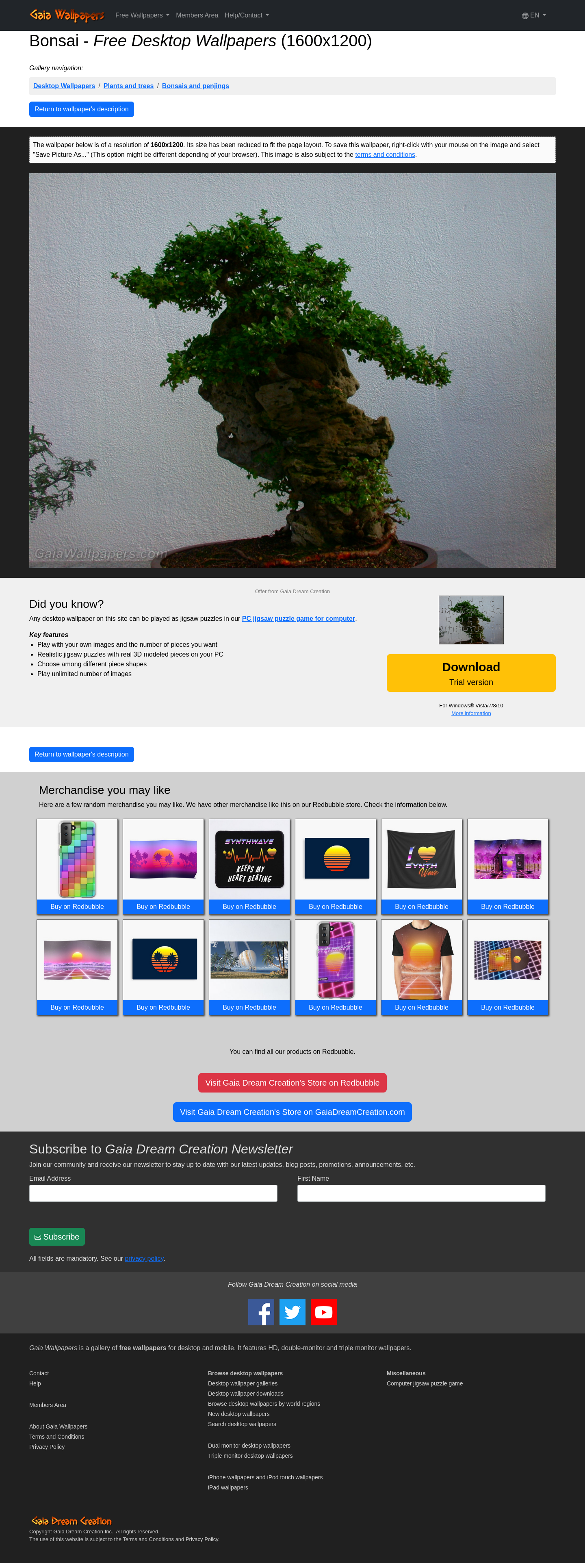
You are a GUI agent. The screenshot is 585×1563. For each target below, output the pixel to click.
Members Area (197, 15)
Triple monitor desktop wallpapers (250, 1455)
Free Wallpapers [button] (140, 15)
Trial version (471, 673)
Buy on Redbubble (77, 906)
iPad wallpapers (228, 1487)
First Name (313, 1178)
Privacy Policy (47, 1447)
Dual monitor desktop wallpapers (249, 1445)
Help (35, 1383)
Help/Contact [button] (244, 15)
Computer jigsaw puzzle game (425, 1383)
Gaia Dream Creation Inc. (83, 1531)
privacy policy (144, 1258)
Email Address (50, 1178)
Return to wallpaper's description (82, 109)
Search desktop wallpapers (242, 1424)
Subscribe (57, 1236)
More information (471, 713)
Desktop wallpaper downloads (246, 1393)
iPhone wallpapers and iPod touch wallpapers (265, 1477)
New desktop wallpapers (239, 1414)
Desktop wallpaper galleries (242, 1383)
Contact (39, 1373)
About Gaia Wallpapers (58, 1426)
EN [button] (531, 15)
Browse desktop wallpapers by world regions (264, 1403)
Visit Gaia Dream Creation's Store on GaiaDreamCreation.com (292, 1112)
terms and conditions (385, 154)
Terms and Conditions (56, 1436)
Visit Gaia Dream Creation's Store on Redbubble (292, 1082)
